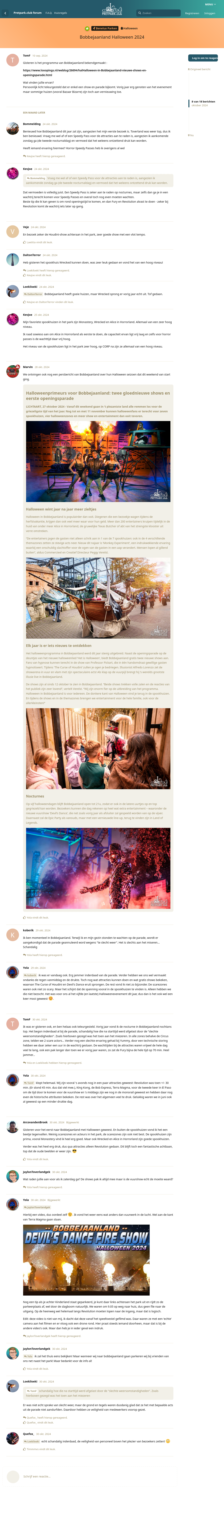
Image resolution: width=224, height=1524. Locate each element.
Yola (29, 1356)
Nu (191, 135)
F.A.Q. (48, 13)
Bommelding (37, 178)
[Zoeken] (158, 13)
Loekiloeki (33, 1441)
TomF (30, 1083)
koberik (31, 975)
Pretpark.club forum (28, 13)
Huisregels (60, 13)
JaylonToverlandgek (38, 1207)
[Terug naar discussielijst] (5, 13)
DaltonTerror (34, 294)
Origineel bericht (199, 69)
